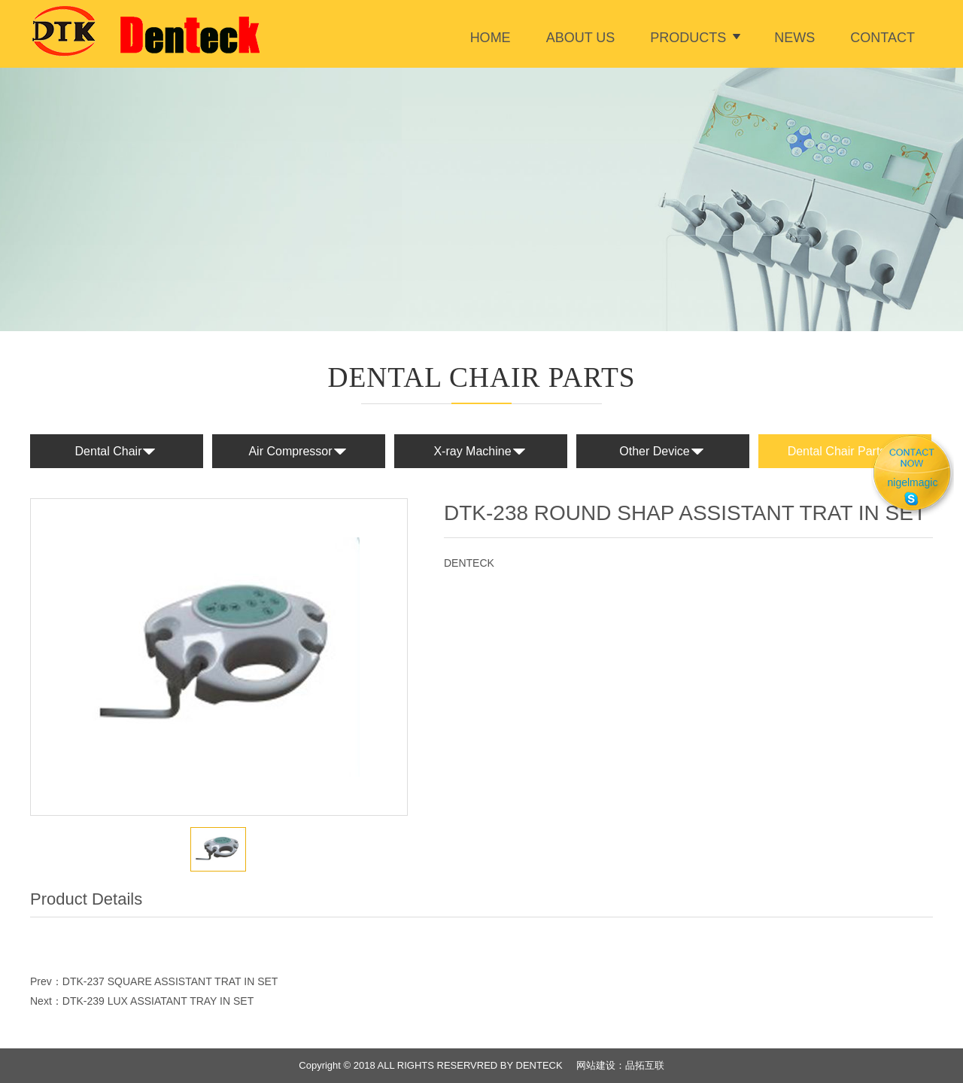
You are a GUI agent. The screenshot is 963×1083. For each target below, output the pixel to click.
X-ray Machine (480, 452)
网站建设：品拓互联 (620, 1065)
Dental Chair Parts (845, 452)
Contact (882, 37)
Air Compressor (298, 452)
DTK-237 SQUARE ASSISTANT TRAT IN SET (170, 981)
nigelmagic (913, 482)
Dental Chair (117, 452)
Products (688, 37)
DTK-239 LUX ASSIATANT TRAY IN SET (158, 1001)
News (794, 37)
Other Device (662, 452)
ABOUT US (580, 37)
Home (490, 37)
